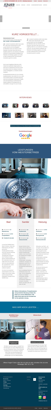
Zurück (1, 18)
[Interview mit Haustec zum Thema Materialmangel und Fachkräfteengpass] (25, 126)
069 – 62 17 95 (42, 394)
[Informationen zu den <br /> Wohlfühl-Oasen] (13, 342)
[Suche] (31, 379)
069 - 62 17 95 (18, 1)
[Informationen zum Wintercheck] (37, 342)
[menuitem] (10, 5)
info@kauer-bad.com (27, 1)
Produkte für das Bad (9, 238)
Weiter (50, 18)
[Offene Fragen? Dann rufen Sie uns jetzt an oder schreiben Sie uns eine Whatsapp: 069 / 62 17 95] (25, 363)
